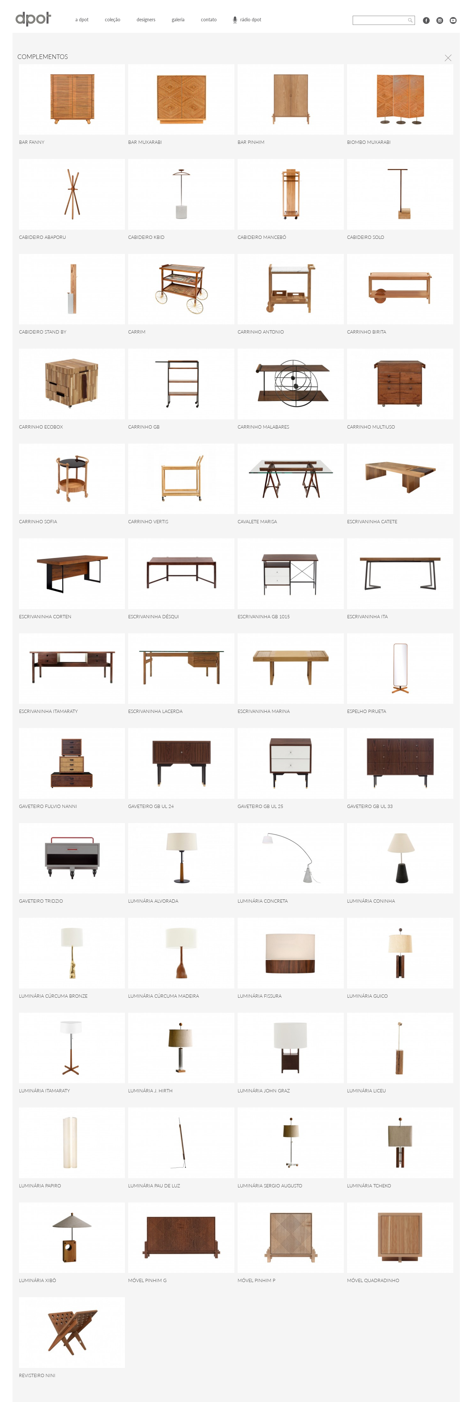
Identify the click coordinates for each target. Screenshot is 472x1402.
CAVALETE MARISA (257, 521)
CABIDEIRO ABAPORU (42, 237)
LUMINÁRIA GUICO (367, 996)
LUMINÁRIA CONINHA (371, 901)
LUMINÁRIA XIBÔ (37, 1280)
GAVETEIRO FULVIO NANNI (48, 806)
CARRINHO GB (144, 427)
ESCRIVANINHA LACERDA (155, 711)
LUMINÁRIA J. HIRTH (150, 1090)
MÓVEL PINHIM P (256, 1280)
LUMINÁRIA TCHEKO (369, 1185)
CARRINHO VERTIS (148, 521)
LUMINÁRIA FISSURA (260, 996)
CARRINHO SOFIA (38, 521)
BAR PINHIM (251, 142)
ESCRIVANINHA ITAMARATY (48, 711)
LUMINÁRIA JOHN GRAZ (264, 1090)
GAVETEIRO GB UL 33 (370, 806)
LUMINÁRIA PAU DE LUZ (154, 1185)
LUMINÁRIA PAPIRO (40, 1185)
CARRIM (137, 332)
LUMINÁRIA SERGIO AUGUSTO (270, 1185)
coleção (112, 19)
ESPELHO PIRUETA (366, 711)
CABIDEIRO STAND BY (42, 332)
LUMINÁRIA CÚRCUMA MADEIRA (163, 996)
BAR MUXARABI (145, 142)
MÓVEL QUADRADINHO (373, 1280)
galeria (178, 19)
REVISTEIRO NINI (37, 1375)
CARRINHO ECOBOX (41, 427)
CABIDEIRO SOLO (365, 237)
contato (209, 19)
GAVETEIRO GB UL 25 (260, 806)
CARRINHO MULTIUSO (371, 427)
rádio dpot (250, 19)
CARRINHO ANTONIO (261, 332)
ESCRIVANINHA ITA (367, 616)
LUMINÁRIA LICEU (366, 1090)
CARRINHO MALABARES (263, 427)
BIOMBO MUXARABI (369, 142)
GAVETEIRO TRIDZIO (41, 901)
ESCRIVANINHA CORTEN (45, 616)
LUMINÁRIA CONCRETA (263, 901)
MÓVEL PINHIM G (147, 1280)
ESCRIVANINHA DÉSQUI (153, 616)
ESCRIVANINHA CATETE (372, 521)
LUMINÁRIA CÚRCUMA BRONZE (53, 996)
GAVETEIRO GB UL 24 (151, 806)
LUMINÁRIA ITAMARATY (44, 1090)
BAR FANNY (31, 142)
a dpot (81, 19)
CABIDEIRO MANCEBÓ (262, 237)
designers (146, 19)
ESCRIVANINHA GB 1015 (264, 616)
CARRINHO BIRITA (366, 332)
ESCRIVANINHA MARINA (264, 711)
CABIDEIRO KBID (146, 237)
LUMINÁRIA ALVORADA (153, 901)
